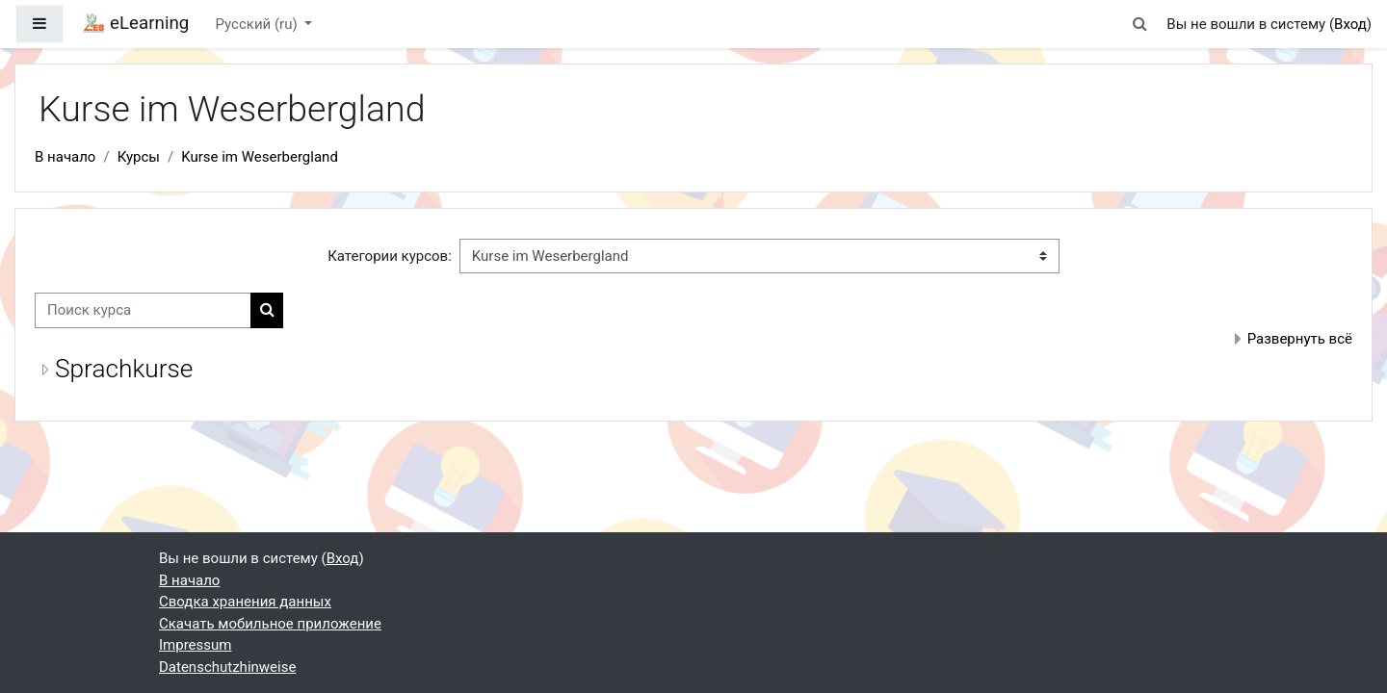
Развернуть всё (1299, 338)
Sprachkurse (124, 368)
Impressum (195, 645)
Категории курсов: (389, 256)
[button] (1139, 24)
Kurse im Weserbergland (259, 157)
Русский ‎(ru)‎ (258, 24)
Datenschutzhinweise (227, 667)
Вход (1350, 24)
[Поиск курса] (143, 310)
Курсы (139, 157)
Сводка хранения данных (245, 601)
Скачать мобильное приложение (270, 623)
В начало (65, 157)
